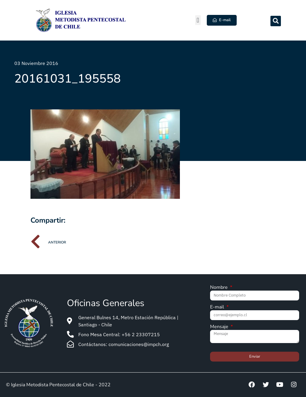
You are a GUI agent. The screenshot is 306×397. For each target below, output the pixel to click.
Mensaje (220, 327)
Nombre (219, 288)
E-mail (217, 307)
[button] (198, 20)
